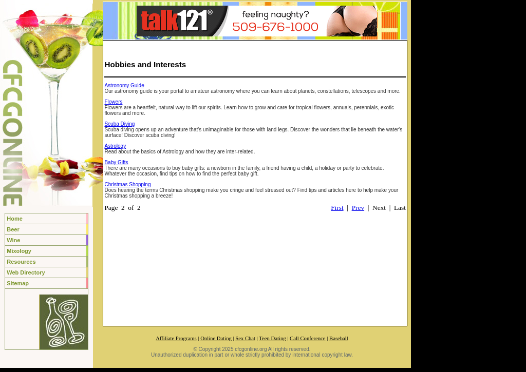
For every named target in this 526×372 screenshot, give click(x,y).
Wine (13, 240)
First (337, 207)
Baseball (338, 338)
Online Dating (216, 338)
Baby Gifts (116, 162)
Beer (13, 229)
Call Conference (308, 338)
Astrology (115, 146)
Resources (21, 262)
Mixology (19, 251)
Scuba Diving (119, 124)
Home (15, 219)
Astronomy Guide (124, 85)
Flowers (113, 102)
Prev (358, 207)
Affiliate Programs (176, 338)
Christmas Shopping (127, 184)
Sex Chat (245, 338)
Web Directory (26, 272)
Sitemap (18, 283)
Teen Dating (272, 338)
